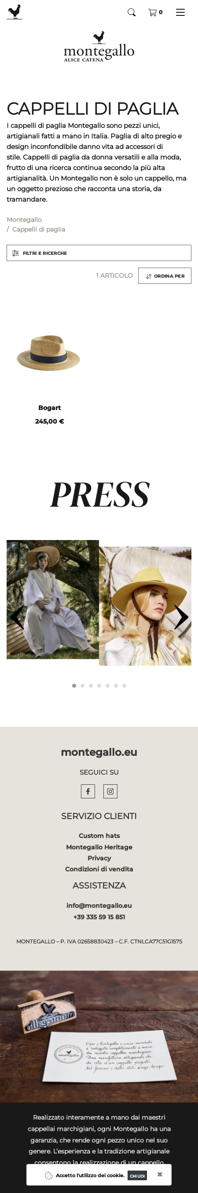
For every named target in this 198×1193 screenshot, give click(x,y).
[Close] (137, 1175)
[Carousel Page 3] (91, 686)
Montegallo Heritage (99, 847)
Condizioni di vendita (99, 869)
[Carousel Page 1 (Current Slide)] (74, 686)
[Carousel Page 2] (82, 686)
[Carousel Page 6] (116, 686)
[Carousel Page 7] (124, 686)
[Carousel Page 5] (108, 686)
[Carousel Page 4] (99, 686)
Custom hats (99, 835)
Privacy (99, 858)
